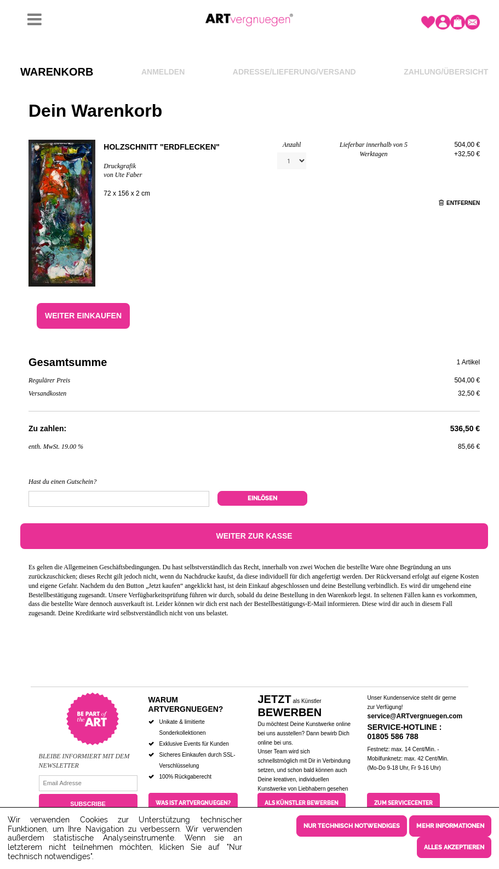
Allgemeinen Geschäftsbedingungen (111, 567)
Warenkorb (56, 72)
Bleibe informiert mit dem (84, 756)
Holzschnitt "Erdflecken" (162, 146)
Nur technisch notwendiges (351, 826)
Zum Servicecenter (403, 803)
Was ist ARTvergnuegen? (193, 803)
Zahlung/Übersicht (446, 71)
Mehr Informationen (450, 826)
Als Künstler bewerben (302, 803)
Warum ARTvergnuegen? (185, 704)
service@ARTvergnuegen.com (414, 716)
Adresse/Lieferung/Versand (294, 71)
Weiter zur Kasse (254, 535)
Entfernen (459, 203)
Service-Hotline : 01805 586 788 (404, 732)
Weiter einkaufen (83, 315)
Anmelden (163, 71)
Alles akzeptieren (454, 847)
